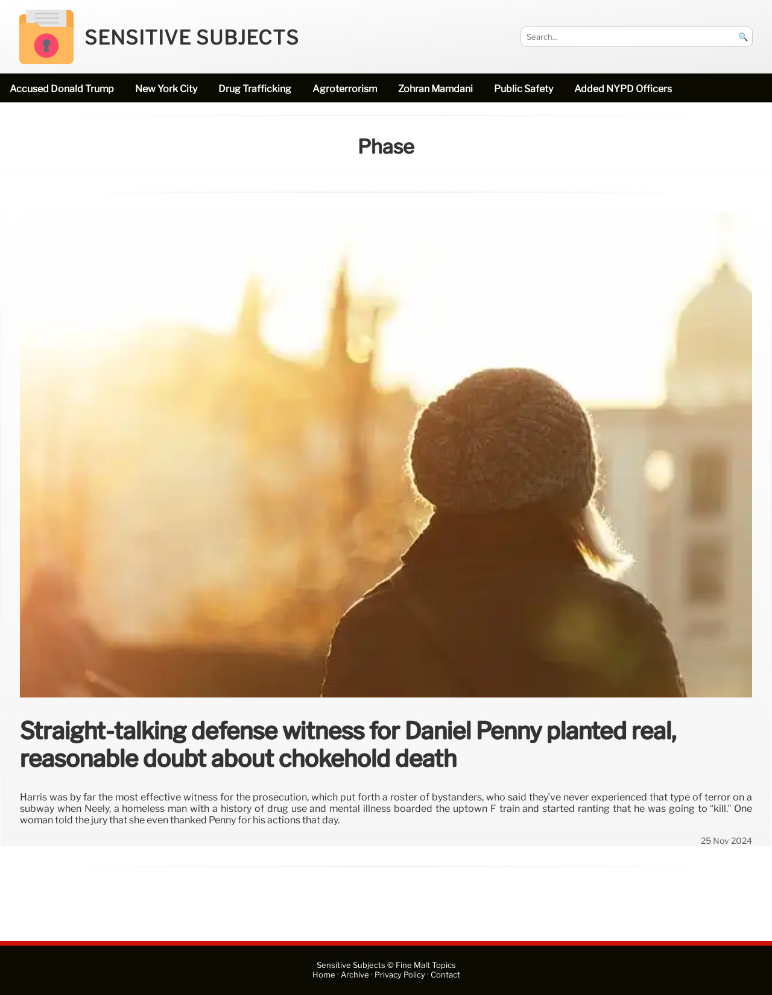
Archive (355, 974)
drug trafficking (254, 89)
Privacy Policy (400, 974)
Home (323, 974)
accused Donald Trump (62, 89)
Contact (445, 974)
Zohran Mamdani (435, 89)
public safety (523, 89)
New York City (166, 89)
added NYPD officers (623, 89)
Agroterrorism (344, 89)
